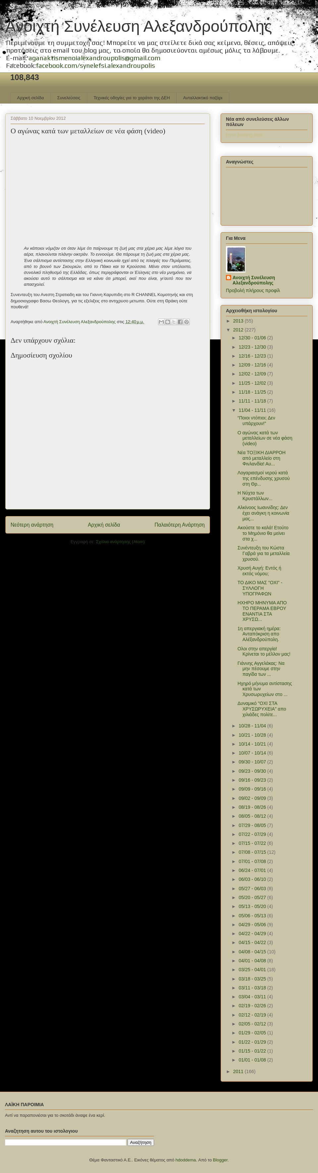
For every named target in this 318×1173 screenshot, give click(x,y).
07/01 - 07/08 (252, 861)
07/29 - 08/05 (252, 825)
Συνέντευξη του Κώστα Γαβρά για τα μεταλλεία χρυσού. (264, 553)
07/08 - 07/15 (252, 852)
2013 (239, 321)
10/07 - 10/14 (252, 753)
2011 (239, 1071)
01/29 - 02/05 (252, 1032)
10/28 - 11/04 (252, 725)
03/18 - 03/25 (252, 978)
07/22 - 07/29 (252, 834)
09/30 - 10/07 (252, 761)
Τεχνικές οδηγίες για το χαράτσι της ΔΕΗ (131, 97)
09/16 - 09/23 (252, 780)
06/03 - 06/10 (252, 879)
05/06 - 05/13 (252, 915)
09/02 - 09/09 (252, 798)
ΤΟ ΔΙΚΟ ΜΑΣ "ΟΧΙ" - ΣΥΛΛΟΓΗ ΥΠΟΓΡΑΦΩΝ (260, 588)
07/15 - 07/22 (252, 843)
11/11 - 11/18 (252, 401)
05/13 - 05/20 (252, 906)
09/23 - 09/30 (252, 771)
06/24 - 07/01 (252, 870)
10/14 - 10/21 (252, 744)
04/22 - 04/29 (252, 933)
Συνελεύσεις (68, 97)
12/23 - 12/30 (252, 347)
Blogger (220, 1159)
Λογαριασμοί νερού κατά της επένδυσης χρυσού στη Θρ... (264, 478)
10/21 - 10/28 (252, 735)
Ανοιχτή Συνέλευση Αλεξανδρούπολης (138, 26)
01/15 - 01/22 (252, 1051)
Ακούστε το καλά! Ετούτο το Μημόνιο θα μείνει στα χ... (263, 533)
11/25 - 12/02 (252, 383)
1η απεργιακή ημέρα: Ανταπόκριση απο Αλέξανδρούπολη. (259, 634)
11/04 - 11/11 (252, 410)
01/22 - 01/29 (252, 1042)
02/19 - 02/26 (252, 1005)
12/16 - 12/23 (252, 356)
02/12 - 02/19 (252, 1015)
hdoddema (186, 1159)
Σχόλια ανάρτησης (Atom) (120, 541)
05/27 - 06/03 (252, 888)
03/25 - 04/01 (252, 969)
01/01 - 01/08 (252, 1060)
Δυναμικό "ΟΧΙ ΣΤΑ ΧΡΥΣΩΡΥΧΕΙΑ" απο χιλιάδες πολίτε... (262, 709)
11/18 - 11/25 (252, 392)
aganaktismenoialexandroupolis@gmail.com (94, 58)
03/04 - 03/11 (252, 996)
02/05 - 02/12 (252, 1023)
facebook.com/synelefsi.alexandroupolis (95, 65)
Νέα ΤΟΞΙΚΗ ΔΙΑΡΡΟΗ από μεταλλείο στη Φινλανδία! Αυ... (262, 458)
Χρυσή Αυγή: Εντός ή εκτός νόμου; (259, 570)
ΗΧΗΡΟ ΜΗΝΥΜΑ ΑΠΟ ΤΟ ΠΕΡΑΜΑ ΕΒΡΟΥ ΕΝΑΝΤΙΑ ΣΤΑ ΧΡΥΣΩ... (262, 611)
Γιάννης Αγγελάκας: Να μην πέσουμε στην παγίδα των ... (261, 669)
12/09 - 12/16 (252, 365)
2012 (239, 329)
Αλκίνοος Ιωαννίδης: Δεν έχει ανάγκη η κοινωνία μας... (263, 513)
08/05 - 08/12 (252, 816)
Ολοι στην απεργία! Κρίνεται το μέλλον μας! (264, 651)
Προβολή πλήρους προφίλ (253, 290)
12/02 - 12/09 (252, 373)
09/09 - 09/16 (252, 789)
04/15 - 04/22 (252, 942)
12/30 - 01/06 (252, 337)
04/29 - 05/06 (252, 924)
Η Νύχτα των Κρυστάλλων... (255, 495)
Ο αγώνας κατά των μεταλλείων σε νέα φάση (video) (265, 438)
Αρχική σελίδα (30, 97)
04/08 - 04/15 (252, 951)
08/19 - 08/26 (252, 807)
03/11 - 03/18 (252, 987)
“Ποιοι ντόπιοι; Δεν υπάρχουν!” (256, 420)
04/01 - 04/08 (252, 960)
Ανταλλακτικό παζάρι (202, 97)
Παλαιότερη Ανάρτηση (179, 525)
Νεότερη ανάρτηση (32, 525)
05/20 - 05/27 (252, 897)
